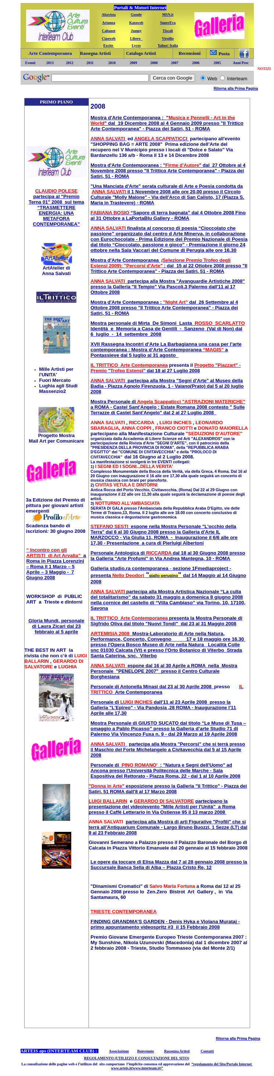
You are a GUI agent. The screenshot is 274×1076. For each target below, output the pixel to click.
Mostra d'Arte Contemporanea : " (130, 117)
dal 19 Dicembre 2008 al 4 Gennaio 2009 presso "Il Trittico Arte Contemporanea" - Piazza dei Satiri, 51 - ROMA (167, 125)
